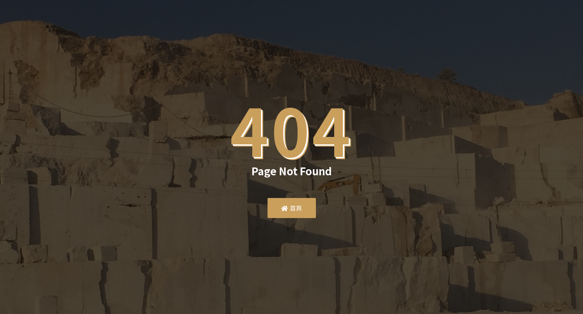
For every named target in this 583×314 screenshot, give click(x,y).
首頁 (291, 208)
